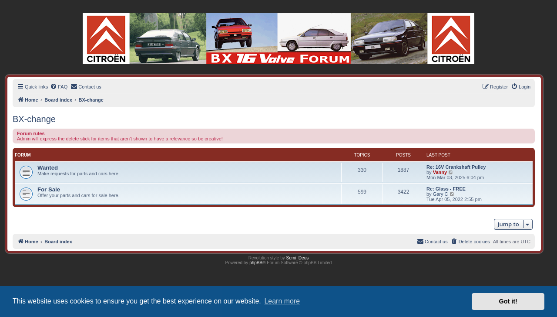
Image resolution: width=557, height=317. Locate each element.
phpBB (255, 262)
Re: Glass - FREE (446, 188)
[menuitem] (58, 87)
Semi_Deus (297, 258)
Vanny (440, 172)
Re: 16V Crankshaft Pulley (456, 167)
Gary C (440, 194)
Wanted (47, 167)
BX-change (34, 119)
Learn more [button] (282, 301)
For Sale (48, 189)
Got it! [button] (508, 301)
